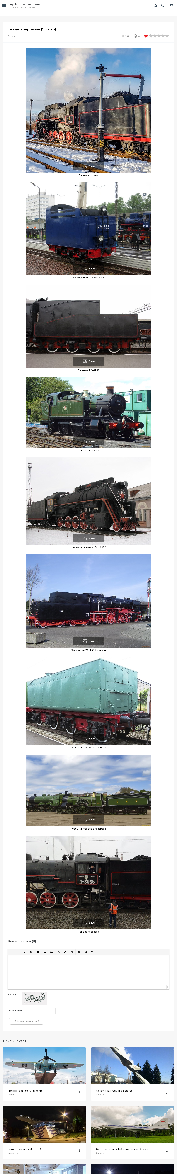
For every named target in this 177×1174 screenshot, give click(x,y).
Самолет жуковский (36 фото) (114, 1090)
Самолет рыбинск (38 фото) (24, 1149)
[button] (11, 952)
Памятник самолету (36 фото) (25, 1090)
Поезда (11, 36)
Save (92, 166)
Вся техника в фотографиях (24, 6)
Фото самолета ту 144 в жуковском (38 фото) (123, 1149)
